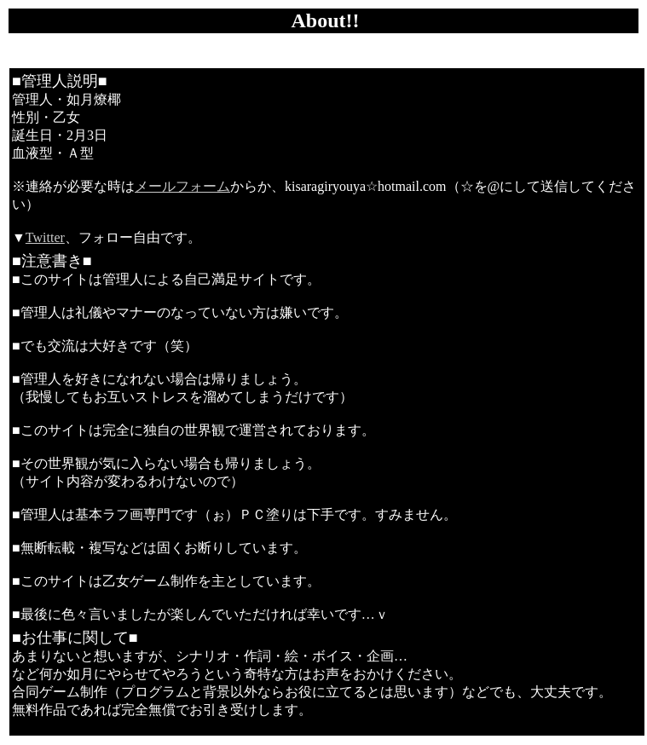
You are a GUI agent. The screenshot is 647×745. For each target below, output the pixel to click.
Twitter (45, 237)
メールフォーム (182, 186)
